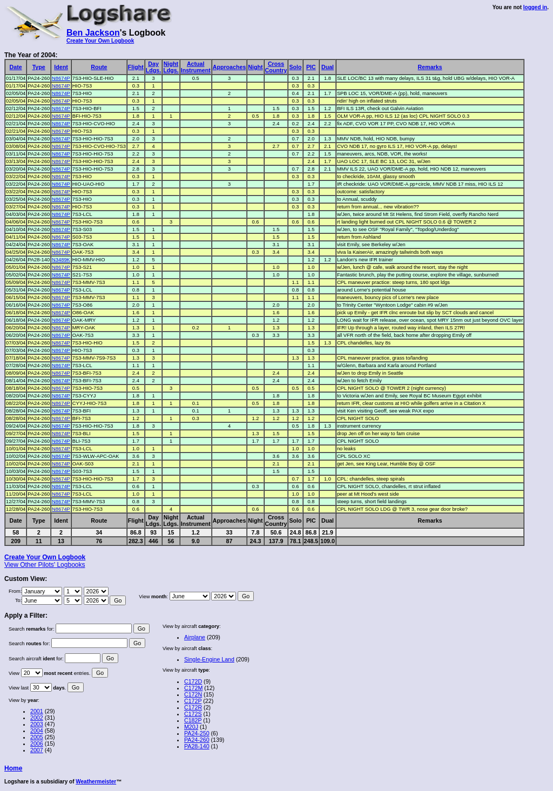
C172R (193, 707)
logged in (535, 7)
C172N (193, 694)
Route (99, 67)
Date (16, 67)
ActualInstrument (196, 66)
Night (255, 67)
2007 (36, 750)
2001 (36, 711)
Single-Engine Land (209, 659)
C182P (192, 720)
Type (38, 67)
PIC (311, 67)
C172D (193, 681)
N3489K (61, 259)
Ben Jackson (93, 32)
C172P (192, 701)
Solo (295, 67)
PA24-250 (197, 733)
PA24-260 (197, 739)
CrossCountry (276, 66)
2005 (36, 737)
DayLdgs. (153, 66)
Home (13, 768)
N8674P (61, 78)
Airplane (194, 637)
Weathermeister (96, 782)
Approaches (229, 67)
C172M (193, 688)
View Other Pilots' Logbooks (44, 565)
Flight (136, 67)
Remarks (430, 67)
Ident (61, 67)
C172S (193, 714)
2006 (36, 743)
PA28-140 (197, 746)
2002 (36, 717)
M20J (191, 727)
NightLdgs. (170, 66)
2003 (36, 724)
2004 (36, 730)
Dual (327, 67)
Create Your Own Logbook (100, 41)
